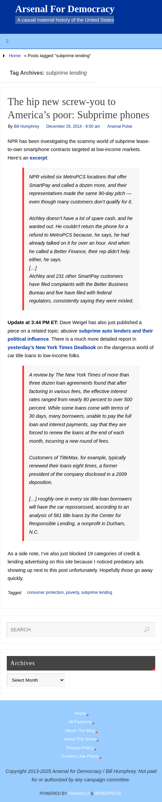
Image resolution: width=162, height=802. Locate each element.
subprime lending (96, 592)
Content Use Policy (79, 756)
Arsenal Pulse (119, 126)
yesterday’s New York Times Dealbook (52, 347)
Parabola (79, 793)
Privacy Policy (80, 747)
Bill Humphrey (26, 126)
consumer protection (45, 592)
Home (15, 55)
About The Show (80, 739)
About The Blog (80, 730)
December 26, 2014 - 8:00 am (73, 126)
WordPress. (108, 793)
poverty (72, 592)
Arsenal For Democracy (65, 8)
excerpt (38, 158)
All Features (80, 721)
